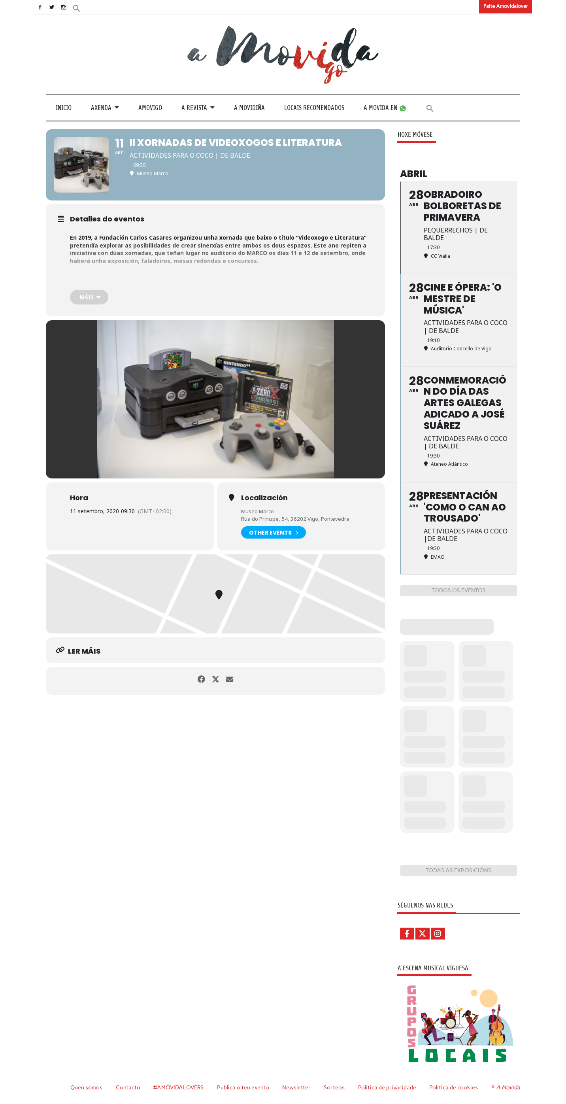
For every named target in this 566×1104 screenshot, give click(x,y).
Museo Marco (259, 510)
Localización (264, 497)
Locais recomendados (314, 107)
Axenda (101, 107)
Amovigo (150, 107)
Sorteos (335, 1087)
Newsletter (297, 1087)
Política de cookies (454, 1087)
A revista (194, 107)
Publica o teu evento (244, 1087)
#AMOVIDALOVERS (179, 1087)
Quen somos (86, 1087)
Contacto (128, 1087)
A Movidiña (249, 107)
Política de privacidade (388, 1087)
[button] (88, 8)
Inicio (64, 107)
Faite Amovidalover (505, 6)
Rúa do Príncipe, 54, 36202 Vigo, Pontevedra (298, 518)
